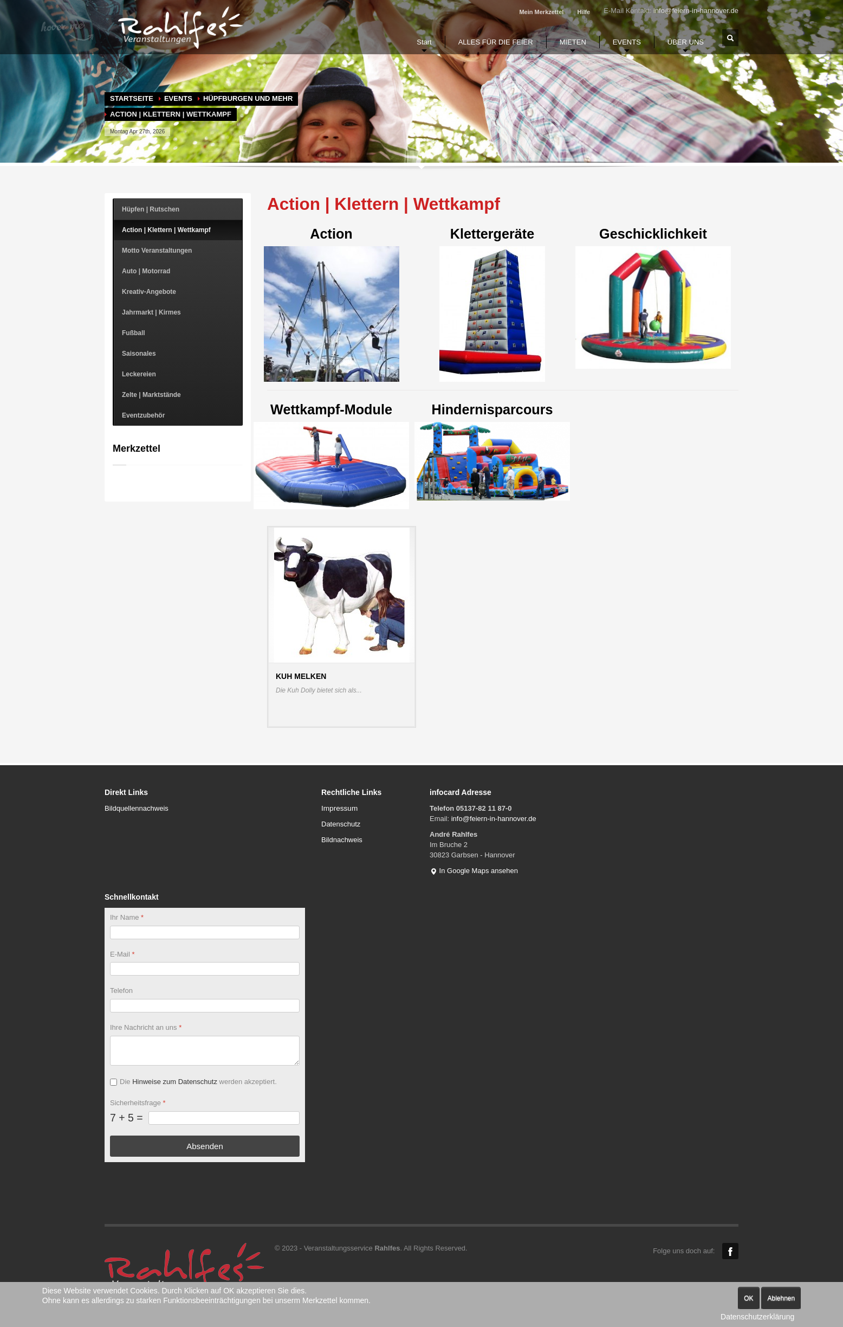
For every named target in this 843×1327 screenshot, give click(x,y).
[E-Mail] (205, 969)
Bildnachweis (341, 840)
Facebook (730, 1251)
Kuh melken (301, 676)
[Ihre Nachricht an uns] (205, 1051)
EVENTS (178, 98)
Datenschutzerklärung (757, 1316)
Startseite (131, 98)
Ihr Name (127, 917)
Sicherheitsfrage (138, 1103)
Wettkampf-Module (331, 455)
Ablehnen (781, 1298)
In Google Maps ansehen (474, 871)
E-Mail (122, 954)
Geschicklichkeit (653, 297)
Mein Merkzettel (541, 12)
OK (748, 1298)
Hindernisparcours (492, 451)
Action (331, 304)
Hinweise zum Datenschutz (174, 1082)
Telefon (121, 991)
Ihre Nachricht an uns (145, 1028)
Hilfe (583, 12)
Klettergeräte (492, 304)
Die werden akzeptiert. (198, 1082)
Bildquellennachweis (136, 808)
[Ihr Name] (205, 932)
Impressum (339, 808)
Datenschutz (340, 824)
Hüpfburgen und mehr (248, 98)
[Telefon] (205, 1006)
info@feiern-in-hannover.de (695, 11)
